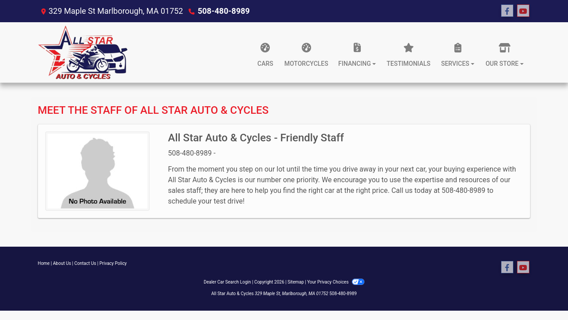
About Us (62, 263)
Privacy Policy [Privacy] (113, 263)
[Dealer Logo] (83, 52)
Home (44, 263)
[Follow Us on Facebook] (507, 11)
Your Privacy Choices (335, 282)
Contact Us (85, 263)
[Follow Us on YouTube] (523, 11)
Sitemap (296, 282)
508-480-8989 (223, 11)
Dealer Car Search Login (227, 282)
